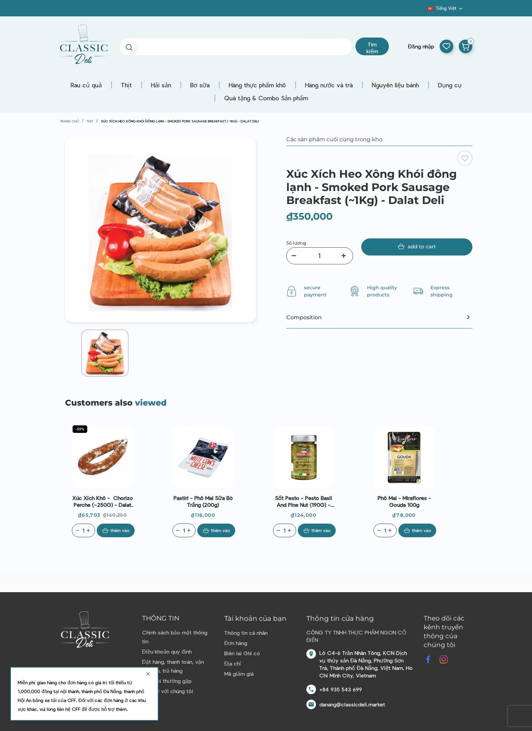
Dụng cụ (449, 85)
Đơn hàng (235, 643)
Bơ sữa (200, 85)
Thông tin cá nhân (246, 632)
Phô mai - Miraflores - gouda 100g (404, 501)
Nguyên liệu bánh (395, 85)
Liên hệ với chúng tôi (167, 691)
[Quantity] (83, 530)
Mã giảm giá (239, 673)
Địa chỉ (232, 663)
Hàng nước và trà (329, 85)
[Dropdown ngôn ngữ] (446, 8)
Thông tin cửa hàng (340, 618)
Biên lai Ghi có (242, 653)
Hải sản (161, 85)
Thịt (126, 85)
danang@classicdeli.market (352, 704)
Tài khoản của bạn (255, 618)
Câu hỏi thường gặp (167, 680)
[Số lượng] (319, 255)
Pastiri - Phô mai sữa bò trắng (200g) (203, 501)
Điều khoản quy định (167, 651)
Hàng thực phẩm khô (257, 85)
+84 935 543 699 (340, 689)
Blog (424, 10)
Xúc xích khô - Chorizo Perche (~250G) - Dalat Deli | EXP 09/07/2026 (102, 501)
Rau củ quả (86, 85)
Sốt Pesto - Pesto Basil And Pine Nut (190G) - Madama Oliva (303, 501)
